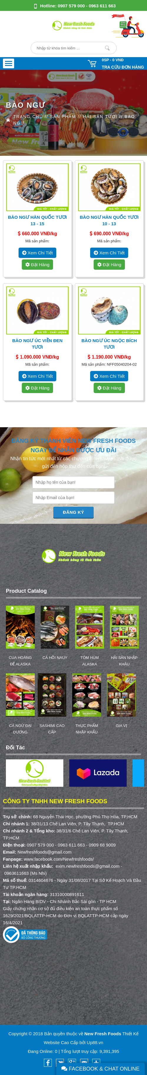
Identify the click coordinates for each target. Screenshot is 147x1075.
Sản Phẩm (63, 116)
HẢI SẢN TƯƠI (100, 116)
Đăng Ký (73, 512)
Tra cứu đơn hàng (123, 67)
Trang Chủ (28, 116)
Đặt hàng (37, 264)
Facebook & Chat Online (100, 1069)
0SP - (112, 60)
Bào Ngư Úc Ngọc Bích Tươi (109, 344)
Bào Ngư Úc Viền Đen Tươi (37, 344)
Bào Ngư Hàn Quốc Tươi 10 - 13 (109, 220)
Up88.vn (95, 1042)
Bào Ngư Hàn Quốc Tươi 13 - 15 (37, 220)
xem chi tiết (37, 252)
